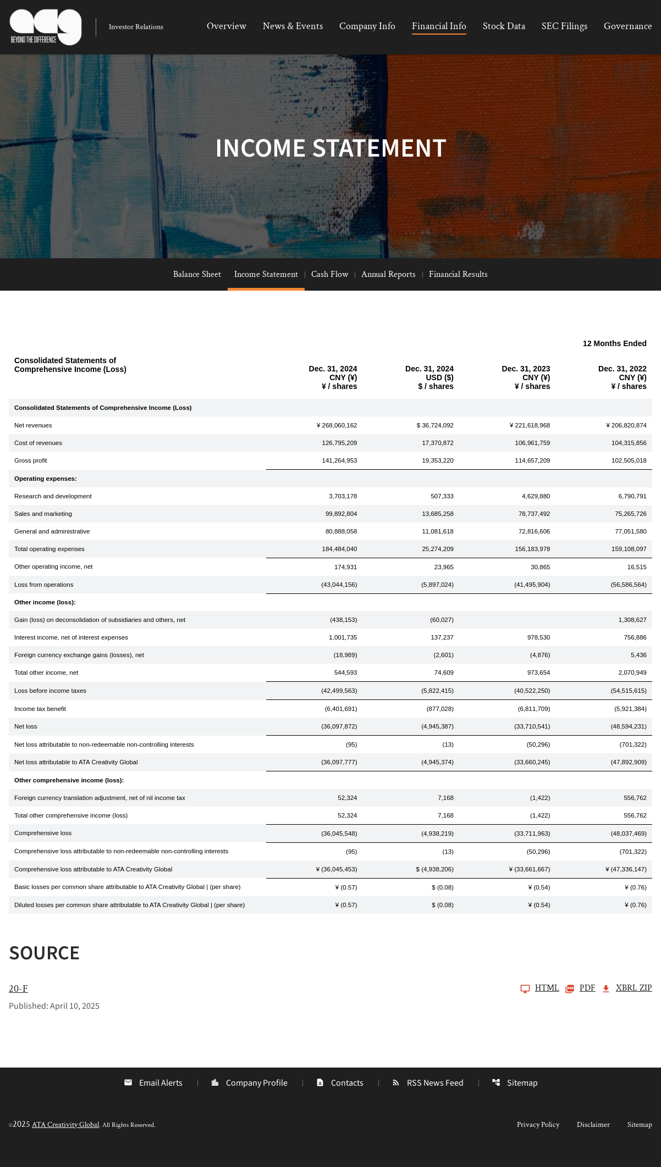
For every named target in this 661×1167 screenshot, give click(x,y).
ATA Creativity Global (65, 1141)
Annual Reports (388, 290)
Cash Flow (329, 290)
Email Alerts (152, 1099)
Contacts (339, 1099)
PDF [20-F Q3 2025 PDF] (580, 1005)
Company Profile (248, 1099)
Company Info (367, 26)
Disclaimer (593, 1140)
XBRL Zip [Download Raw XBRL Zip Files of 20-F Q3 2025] (626, 1005)
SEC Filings (564, 26)
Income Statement (266, 290)
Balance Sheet (197, 290)
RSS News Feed (428, 1099)
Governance (628, 26)
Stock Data (504, 26)
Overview (226, 26)
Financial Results (458, 290)
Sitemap (516, 1099)
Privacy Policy (538, 1140)
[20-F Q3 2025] (284, 1005)
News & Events (293, 26)
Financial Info (439, 26)
